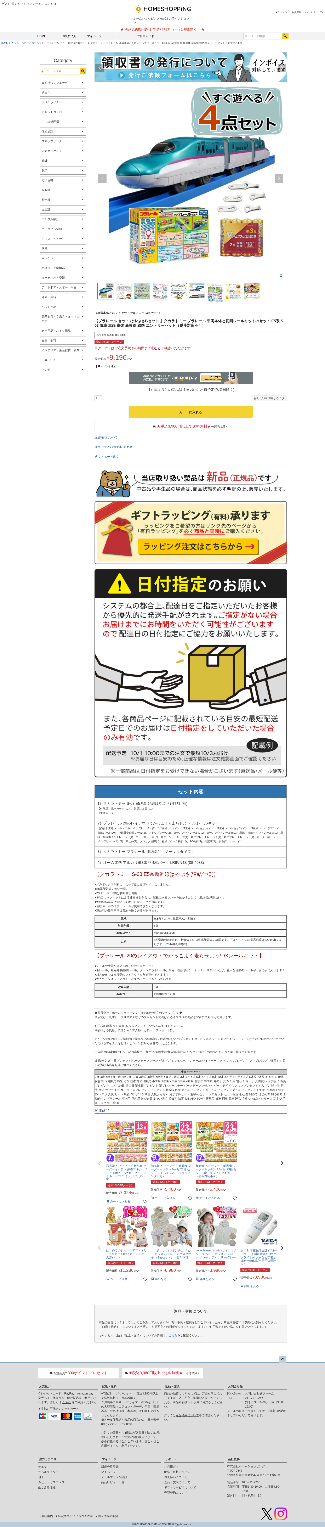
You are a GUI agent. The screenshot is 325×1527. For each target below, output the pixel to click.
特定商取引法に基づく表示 (75, 1516)
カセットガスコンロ (51, 1482)
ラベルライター (52, 102)
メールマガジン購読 (114, 1477)
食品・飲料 (49, 340)
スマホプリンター (53, 141)
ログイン (282, 12)
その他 (46, 369)
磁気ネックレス (52, 151)
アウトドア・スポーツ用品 (59, 287)
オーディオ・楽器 (53, 277)
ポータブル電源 (52, 229)
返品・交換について (177, 1482)
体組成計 (47, 131)
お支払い (45, 1386)
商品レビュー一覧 (112, 1482)
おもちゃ (36, 42)
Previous (99, 68)
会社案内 (47, 1516)
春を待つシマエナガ (55, 82)
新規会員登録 (110, 1466)
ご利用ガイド (145, 36)
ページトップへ (282, 1359)
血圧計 (46, 209)
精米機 (46, 199)
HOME (41, 36)
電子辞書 (47, 180)
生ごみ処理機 (50, 121)
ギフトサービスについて (180, 1487)
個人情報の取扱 (108, 1516)
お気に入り (69, 36)
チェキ (46, 92)
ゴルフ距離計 (50, 219)
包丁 (44, 170)
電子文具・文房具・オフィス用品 (60, 319)
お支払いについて (175, 1477)
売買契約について (175, 1492)
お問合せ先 (235, 1386)
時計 (44, 160)
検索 (285, 36)
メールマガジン (314, 12)
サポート (171, 1459)
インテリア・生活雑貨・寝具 (60, 350)
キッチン (47, 258)
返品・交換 (172, 1386)
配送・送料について (177, 1472)
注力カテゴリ (47, 1459)
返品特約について (106, 437)
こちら (173, 1335)
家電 (44, 248)
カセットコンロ (52, 112)
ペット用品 (49, 307)
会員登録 (297, 12)
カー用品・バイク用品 (56, 330)
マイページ (94, 36)
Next (282, 68)
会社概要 (234, 1459)
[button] (99, 1163)
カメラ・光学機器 (53, 268)
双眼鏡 (46, 190)
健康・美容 (49, 297)
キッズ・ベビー (20, 42)
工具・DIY (48, 360)
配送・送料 (109, 1386)
